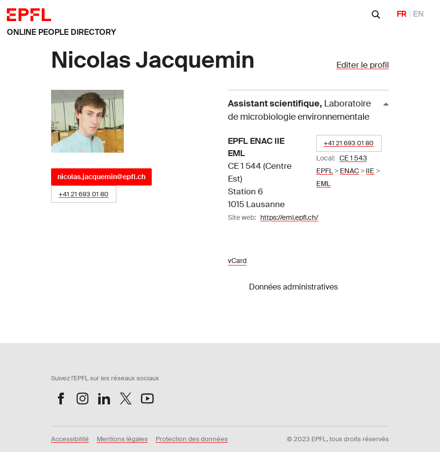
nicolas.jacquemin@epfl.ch (101, 176)
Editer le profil (362, 64)
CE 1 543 (353, 158)
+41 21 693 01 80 (83, 194)
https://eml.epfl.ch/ (289, 217)
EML (323, 183)
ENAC (349, 170)
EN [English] (418, 14)
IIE (370, 170)
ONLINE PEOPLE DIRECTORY (61, 32)
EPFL (324, 170)
